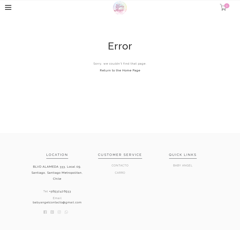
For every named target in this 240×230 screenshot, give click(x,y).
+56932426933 (60, 191)
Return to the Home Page (120, 70)
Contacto (120, 165)
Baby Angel (183, 165)
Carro (120, 172)
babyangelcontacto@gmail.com (57, 202)
